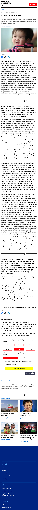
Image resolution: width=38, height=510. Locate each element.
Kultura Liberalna (6, 3)
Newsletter (4, 473)
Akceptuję (10, 364)
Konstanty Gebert (6, 417)
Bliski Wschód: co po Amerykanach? (7, 414)
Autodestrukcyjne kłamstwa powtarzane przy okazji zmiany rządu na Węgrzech (28, 437)
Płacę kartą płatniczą (19, 368)
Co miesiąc (10, 357)
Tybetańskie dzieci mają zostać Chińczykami (8, 436)
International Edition (7, 476)
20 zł (19, 349)
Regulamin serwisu (6, 488)
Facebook (2, 57)
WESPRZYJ (32, 4)
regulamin (13, 364)
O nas (3, 467)
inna (31, 349)
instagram (16, 457)
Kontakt (4, 470)
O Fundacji (4, 478)
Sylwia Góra (23, 418)
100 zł (30, 344)
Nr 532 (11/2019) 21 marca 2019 (9, 12)
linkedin (26, 457)
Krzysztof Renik (5, 439)
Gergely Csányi (24, 441)
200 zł (19, 344)
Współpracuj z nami (6, 507)
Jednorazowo (27, 357)
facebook (6, 457)
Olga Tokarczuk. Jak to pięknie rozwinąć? (26, 414)
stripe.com (30, 373)
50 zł (7, 349)
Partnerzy (4, 504)
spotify (32, 457)
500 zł (7, 344)
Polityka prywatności (7, 491)
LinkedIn (9, 57)
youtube (11, 457)
